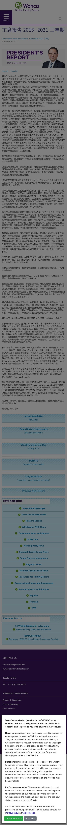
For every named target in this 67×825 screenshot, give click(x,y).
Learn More (30, 818)
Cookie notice (28, 812)
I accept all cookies (14, 818)
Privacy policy (11, 812)
